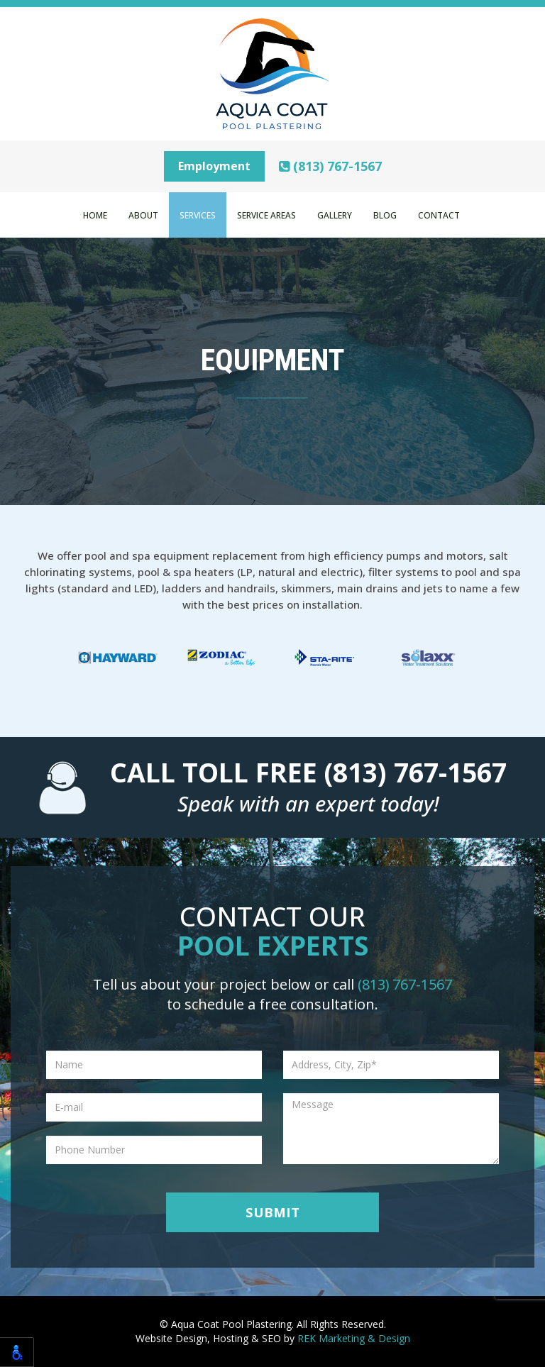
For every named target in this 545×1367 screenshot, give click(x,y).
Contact (439, 215)
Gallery (334, 215)
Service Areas (266, 215)
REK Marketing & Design (353, 1338)
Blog (385, 215)
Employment (214, 166)
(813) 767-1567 (330, 166)
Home (95, 215)
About (143, 215)
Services (198, 215)
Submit (272, 1212)
